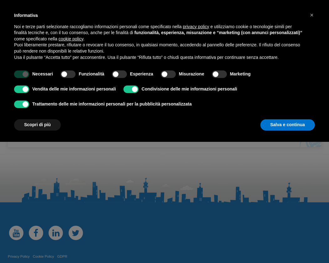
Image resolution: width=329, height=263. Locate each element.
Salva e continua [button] (287, 124)
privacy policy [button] (196, 26)
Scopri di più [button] (37, 124)
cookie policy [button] (71, 38)
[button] (312, 15)
